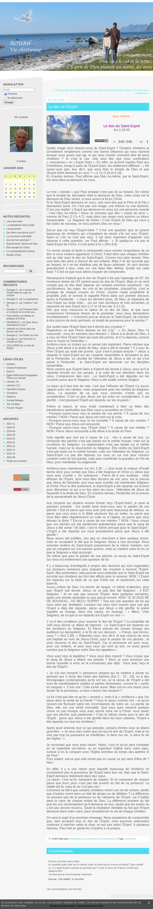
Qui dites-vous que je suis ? (20, 232)
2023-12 (10, 446)
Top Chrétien (13, 404)
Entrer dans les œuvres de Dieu (20, 330)
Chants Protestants (16, 367)
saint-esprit (130, 839)
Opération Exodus (15, 389)
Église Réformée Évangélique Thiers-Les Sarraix (22, 376)
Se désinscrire (13, 98)
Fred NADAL (13, 315)
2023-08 (10, 457)
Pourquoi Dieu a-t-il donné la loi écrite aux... (22, 310)
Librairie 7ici (12, 381)
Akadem (10, 364)
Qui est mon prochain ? (18, 240)
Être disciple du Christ (17, 247)
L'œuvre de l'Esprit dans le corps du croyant (20, 293)
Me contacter (21, 117)
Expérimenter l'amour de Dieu (22, 243)
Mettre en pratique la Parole (20, 317)
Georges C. (12, 290)
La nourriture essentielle (19, 236)
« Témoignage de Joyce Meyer (70, 90)
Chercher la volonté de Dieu (20, 340)
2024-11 (10, 423)
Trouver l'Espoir (14, 408)
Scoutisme (11, 393)
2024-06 (10, 431)
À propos (21, 161)
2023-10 (10, 453)
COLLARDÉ (12, 345)
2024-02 (10, 438)
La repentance (30, 299)
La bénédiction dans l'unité (20, 225)
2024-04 (10, 435)
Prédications (75, 839)
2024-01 (10, 442)
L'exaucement (13, 228)
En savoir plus (18, 905)
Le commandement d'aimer (20, 251)
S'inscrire (10, 93)
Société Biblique (14, 400)
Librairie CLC (13, 385)
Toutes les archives (16, 461)
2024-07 (10, 427)
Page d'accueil (98, 90)
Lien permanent (90, 839)
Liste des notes (14, 221)
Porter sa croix (30, 335)
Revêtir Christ (13, 255)
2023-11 (10, 450)
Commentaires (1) (108, 839)
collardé (10, 328)
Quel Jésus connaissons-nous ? (22, 323)
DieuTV (10, 371)
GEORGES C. (13, 322)
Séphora (10, 396)
